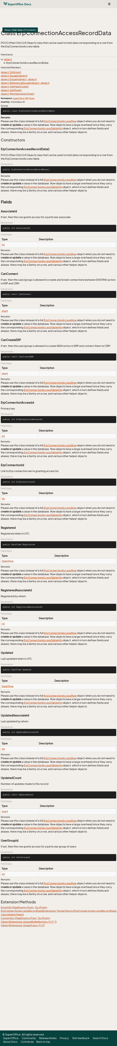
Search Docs (100, 1038)
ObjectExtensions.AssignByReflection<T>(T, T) (29, 921)
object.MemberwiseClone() (17, 93)
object (8, 59)
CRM (26, 98)
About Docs (10, 1041)
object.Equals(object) (14, 75)
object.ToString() (11, 72)
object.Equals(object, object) (19, 79)
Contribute (27, 1041)
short (5, 311)
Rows (31, 98)
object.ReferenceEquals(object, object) (25, 83)
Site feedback (80, 1038)
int (3, 244)
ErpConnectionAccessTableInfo (43, 128)
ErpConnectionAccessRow (60, 121)
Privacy (64, 1038)
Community (29, 1038)
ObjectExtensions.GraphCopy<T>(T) (23, 925)
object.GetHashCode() (15, 86)
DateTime (7, 561)
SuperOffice (18, 98)
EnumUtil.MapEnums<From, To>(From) (24, 907)
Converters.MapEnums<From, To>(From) (25, 918)
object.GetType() (11, 90)
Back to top (43, 1041)
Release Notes (48, 1038)
